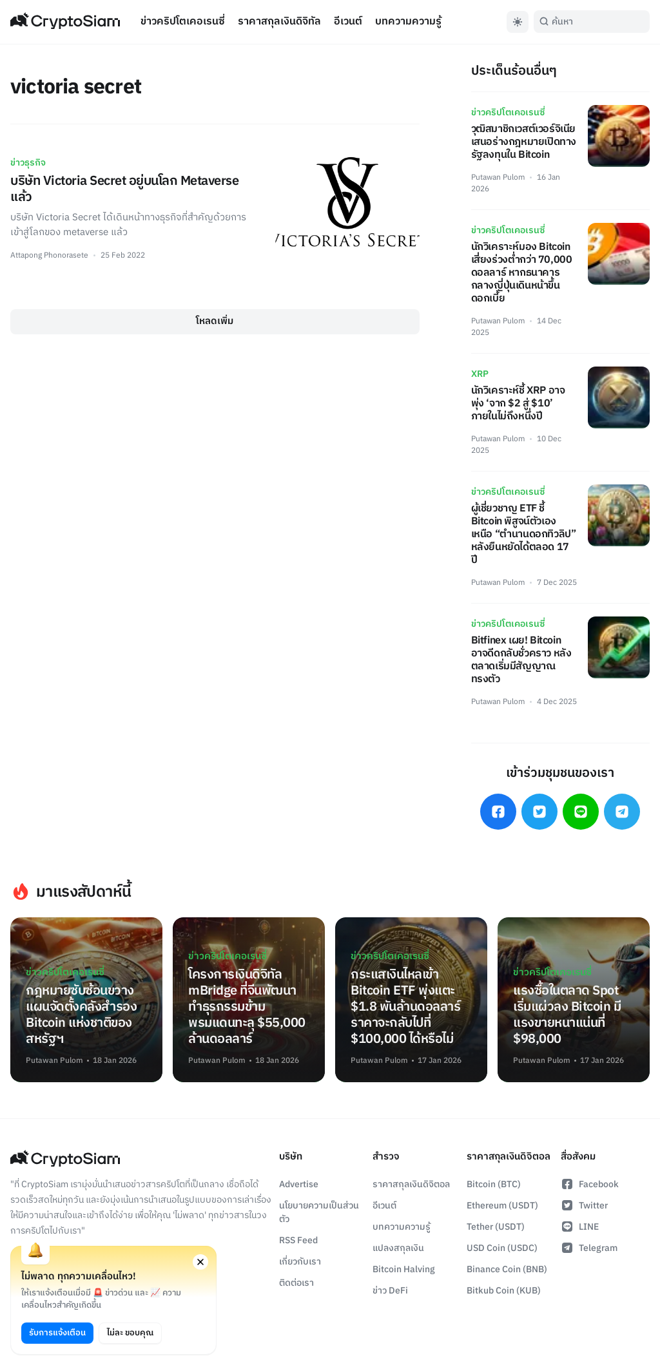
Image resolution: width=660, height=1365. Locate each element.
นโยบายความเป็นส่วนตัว (319, 1212)
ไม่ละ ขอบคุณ (130, 1333)
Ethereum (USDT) (502, 1205)
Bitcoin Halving (404, 1269)
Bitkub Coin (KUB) (504, 1290)
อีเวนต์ (348, 21)
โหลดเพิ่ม (214, 321)
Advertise (298, 1184)
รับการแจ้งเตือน (57, 1333)
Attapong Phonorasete (49, 255)
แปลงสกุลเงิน (398, 1248)
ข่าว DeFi (390, 1290)
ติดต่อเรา (296, 1283)
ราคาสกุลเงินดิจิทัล (279, 21)
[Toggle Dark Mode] (518, 22)
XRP (480, 374)
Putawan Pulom (498, 177)
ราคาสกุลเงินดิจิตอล (411, 1184)
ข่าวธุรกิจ (28, 162)
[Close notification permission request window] (200, 1262)
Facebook (590, 1184)
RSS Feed (298, 1240)
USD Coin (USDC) (502, 1248)
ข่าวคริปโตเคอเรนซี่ (183, 21)
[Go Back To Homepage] (65, 22)
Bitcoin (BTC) (494, 1184)
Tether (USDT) (496, 1227)
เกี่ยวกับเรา (300, 1261)
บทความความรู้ (408, 21)
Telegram (589, 1248)
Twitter (584, 1205)
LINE (580, 1227)
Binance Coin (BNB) (507, 1269)
